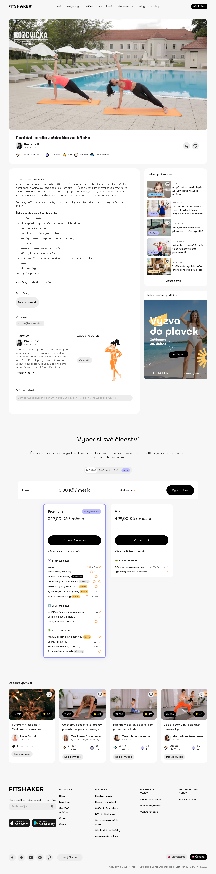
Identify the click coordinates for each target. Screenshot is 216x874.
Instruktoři (105, 6)
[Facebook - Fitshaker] (12, 857)
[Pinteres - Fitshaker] (49, 857)
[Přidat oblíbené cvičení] (49, 694)
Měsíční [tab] (91, 470)
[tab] (121, 470)
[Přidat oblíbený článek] (167, 184)
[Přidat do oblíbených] (195, 145)
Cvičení (89, 6)
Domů (57, 6)
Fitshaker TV (125, 6)
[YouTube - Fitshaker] (30, 857)
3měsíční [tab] (104, 470)
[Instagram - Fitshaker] (21, 857)
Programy (73, 6)
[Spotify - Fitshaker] (40, 857)
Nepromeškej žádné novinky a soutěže (32, 800)
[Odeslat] (51, 806)
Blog (142, 6)
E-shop (155, 6)
